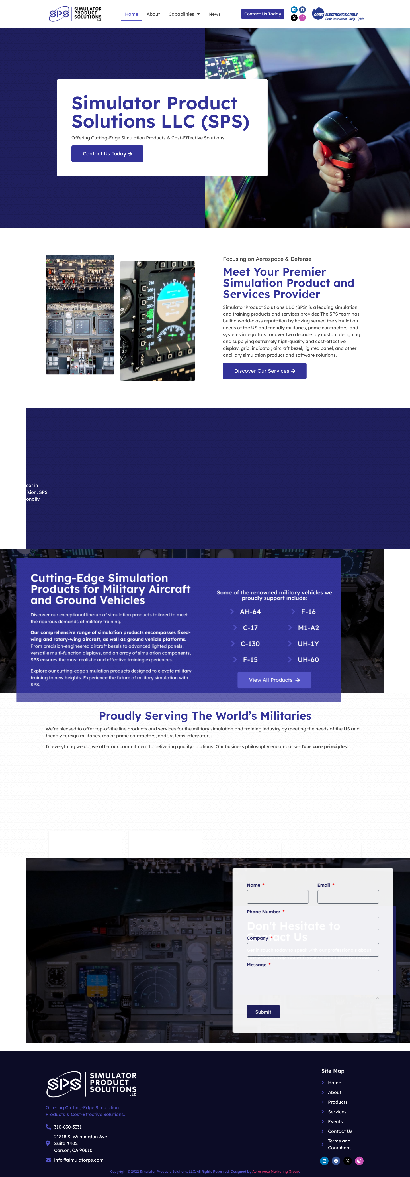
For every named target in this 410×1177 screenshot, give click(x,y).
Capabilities (184, 14)
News (214, 14)
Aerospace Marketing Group (275, 1171)
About (153, 14)
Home (131, 14)
